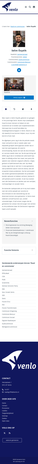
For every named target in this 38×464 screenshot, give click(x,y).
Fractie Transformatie (9, 308)
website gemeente (12, 440)
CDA (3, 276)
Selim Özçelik (31, 26)
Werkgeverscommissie (9, 327)
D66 (3, 289)
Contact (4, 406)
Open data (5, 421)
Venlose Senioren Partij (10, 286)
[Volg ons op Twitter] (5, 433)
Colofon (4, 411)
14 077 (5, 389)
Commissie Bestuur (24, 62)
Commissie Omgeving (9, 311)
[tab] (6, 109)
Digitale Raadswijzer (9, 320)
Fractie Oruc (6, 302)
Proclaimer (5, 408)
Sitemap (5, 416)
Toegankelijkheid (7, 413)
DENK (25, 57)
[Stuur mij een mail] (19, 70)
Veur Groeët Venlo (8, 292)
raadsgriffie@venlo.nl (10, 392)
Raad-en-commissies (18, 26)
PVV (3, 305)
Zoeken (4, 418)
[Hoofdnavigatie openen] (26, 7)
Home (4, 403)
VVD (3, 295)
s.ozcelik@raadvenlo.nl (19, 65)
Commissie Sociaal (8, 317)
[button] (32, 221)
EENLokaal (5, 273)
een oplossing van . (19, 461)
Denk (3, 298)
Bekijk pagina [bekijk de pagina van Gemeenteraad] (19, 97)
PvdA (3, 280)
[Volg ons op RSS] (10, 433)
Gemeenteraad (22, 54)
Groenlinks (5, 283)
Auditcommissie (24, 60)
